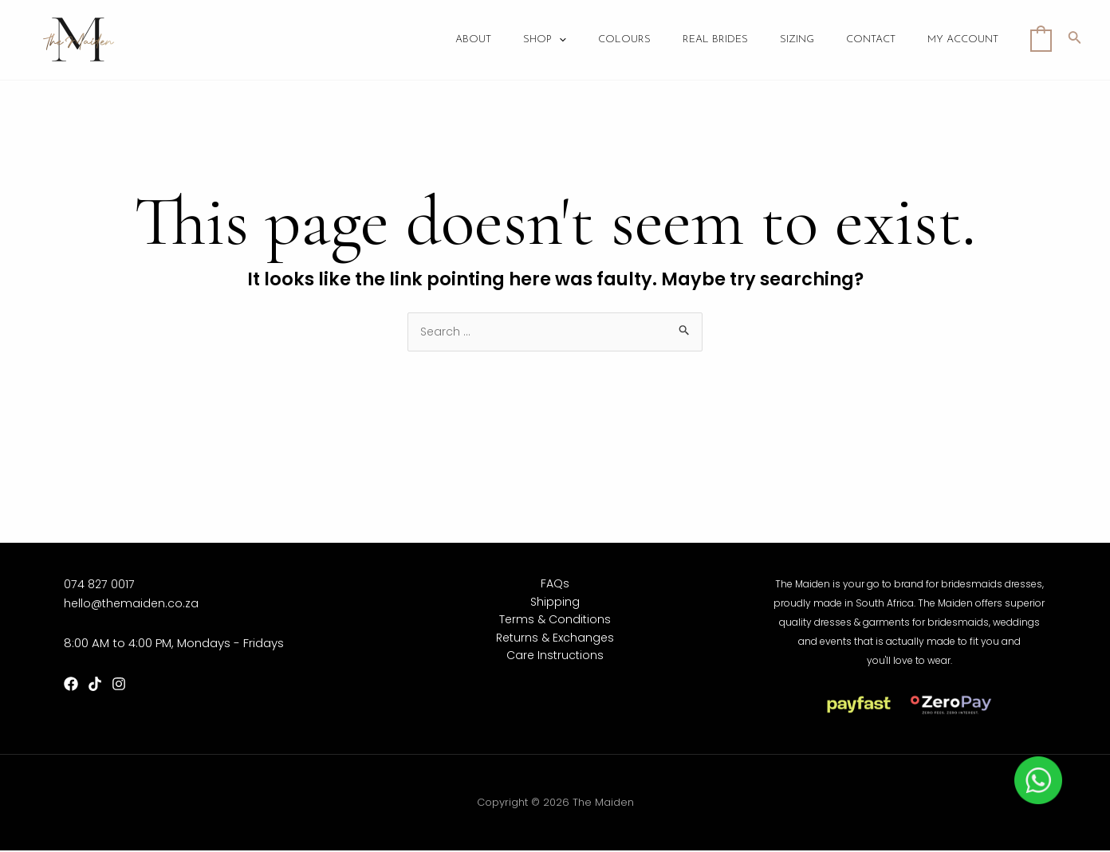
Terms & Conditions (555, 622)
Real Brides (743, 40)
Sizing (817, 40)
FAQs (555, 584)
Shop (588, 40)
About (525, 40)
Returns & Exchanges (555, 642)
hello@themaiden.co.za (133, 603)
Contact (882, 40)
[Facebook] (71, 685)
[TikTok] (95, 685)
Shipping (555, 603)
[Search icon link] (1075, 40)
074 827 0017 (100, 584)
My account (966, 40)
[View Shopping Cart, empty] (1041, 39)
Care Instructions (555, 661)
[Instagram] (119, 685)
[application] (603, 40)
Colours (660, 40)
